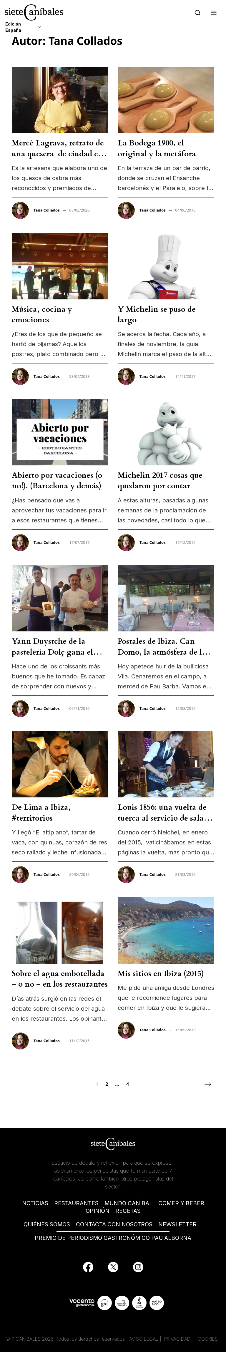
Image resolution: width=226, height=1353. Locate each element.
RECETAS (128, 1211)
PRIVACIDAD (178, 1340)
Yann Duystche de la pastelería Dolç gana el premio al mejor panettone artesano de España (59, 657)
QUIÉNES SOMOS (47, 1225)
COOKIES (208, 1340)
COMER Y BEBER (181, 1204)
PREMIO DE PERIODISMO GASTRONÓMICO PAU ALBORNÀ (113, 1238)
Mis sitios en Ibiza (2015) (161, 973)
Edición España (13, 27)
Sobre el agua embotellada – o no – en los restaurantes (60, 978)
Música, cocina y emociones (42, 314)
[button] (213, 12)
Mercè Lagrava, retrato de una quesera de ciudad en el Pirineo (58, 154)
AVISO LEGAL (143, 1340)
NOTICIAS (35, 1204)
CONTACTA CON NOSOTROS (114, 1225)
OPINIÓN (97, 1211)
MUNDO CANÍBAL (128, 1204)
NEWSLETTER (177, 1225)
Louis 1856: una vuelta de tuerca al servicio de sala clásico (162, 818)
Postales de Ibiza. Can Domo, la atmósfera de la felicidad (162, 652)
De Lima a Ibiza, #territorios (41, 812)
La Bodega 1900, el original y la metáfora (157, 148)
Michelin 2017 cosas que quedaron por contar (160, 480)
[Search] (196, 12)
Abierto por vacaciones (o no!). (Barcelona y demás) (57, 480)
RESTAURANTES (76, 1204)
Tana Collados (47, 210)
